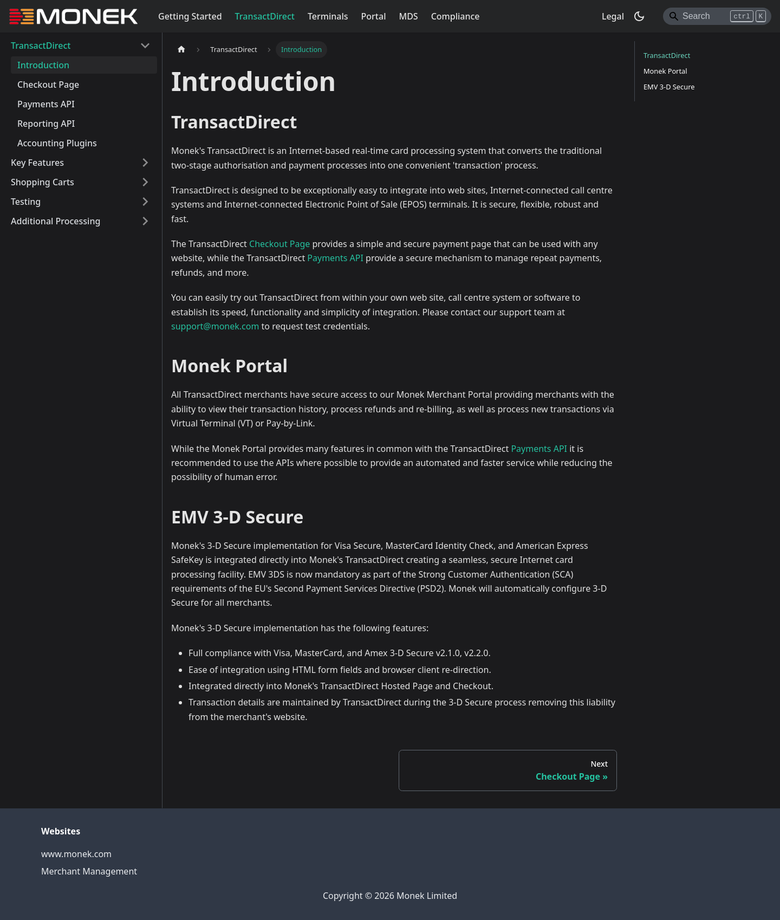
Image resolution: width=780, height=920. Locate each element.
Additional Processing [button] (55, 221)
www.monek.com (76, 854)
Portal (373, 16)
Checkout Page (48, 84)
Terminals (328, 16)
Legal (613, 16)
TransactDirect (265, 16)
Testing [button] (26, 202)
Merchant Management (89, 871)
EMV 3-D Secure (669, 87)
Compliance (455, 16)
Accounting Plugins (57, 143)
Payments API (46, 104)
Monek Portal (665, 71)
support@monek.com (215, 326)
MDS (408, 16)
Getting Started (190, 16)
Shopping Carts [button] (42, 182)
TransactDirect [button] (40, 45)
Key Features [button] (37, 163)
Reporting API (46, 123)
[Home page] (181, 49)
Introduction (43, 65)
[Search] (717, 16)
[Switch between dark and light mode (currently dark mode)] (639, 16)
